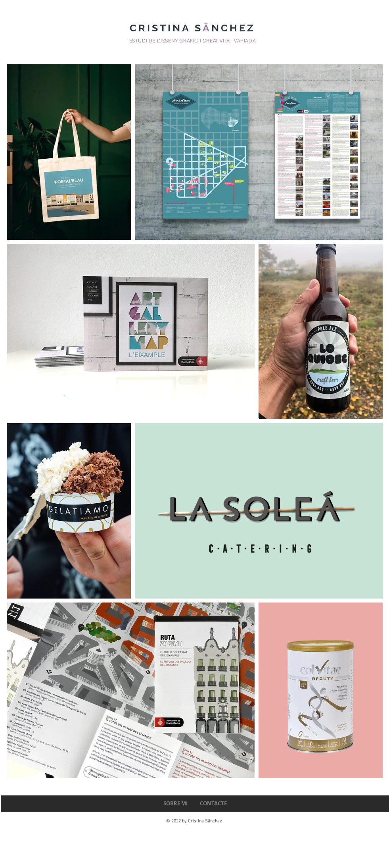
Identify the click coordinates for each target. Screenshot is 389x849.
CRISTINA (162, 28)
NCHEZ (235, 28)
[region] (129, 333)
